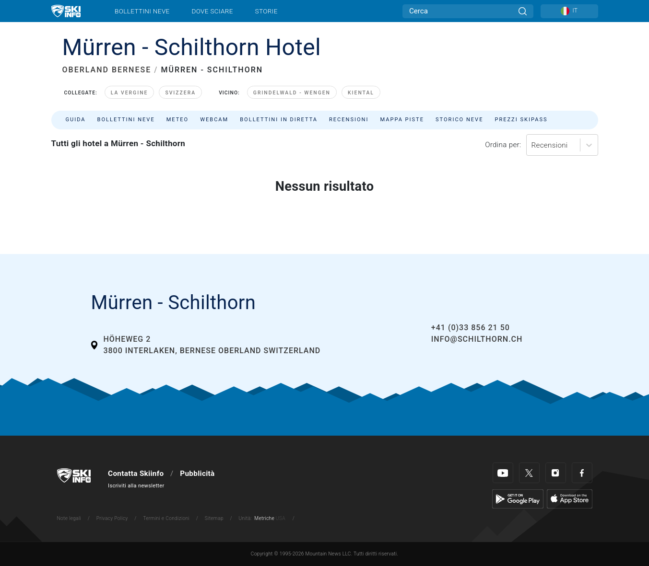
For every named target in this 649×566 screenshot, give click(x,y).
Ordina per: (503, 144)
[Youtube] (503, 472)
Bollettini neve (142, 11)
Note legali (69, 518)
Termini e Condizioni (166, 518)
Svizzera (180, 93)
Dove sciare (212, 11)
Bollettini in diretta (279, 119)
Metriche (264, 518)
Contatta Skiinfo (136, 473)
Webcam (214, 119)
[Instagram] (555, 472)
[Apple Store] (569, 498)
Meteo (177, 119)
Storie (266, 11)
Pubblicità (197, 473)
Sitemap (214, 518)
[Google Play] (517, 498)
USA (280, 518)
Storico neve (459, 119)
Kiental (361, 93)
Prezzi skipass (521, 119)
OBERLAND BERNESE (107, 69)
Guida (76, 119)
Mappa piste (402, 119)
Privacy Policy (112, 518)
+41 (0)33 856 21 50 (470, 327)
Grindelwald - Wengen (291, 93)
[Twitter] (529, 472)
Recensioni (348, 119)
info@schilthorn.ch (477, 339)
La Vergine (129, 93)
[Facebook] (582, 472)
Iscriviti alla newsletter (136, 486)
